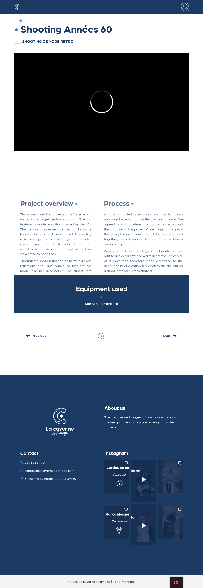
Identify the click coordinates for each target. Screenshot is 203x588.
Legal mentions (124, 581)
